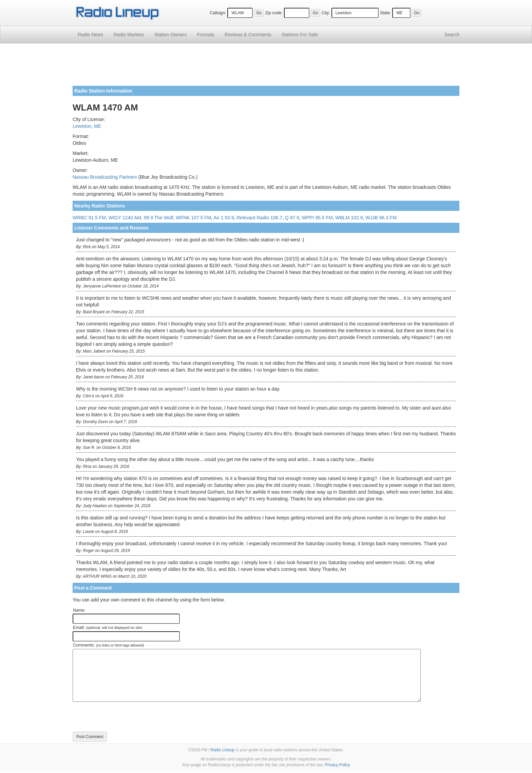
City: (326, 13)
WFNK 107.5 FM (193, 217)
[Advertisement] (266, 67)
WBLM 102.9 (349, 217)
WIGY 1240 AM (125, 217)
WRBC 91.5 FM (89, 217)
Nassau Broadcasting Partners (105, 177)
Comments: (108, 645)
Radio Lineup (222, 750)
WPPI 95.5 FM (317, 217)
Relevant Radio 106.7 (259, 217)
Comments (248, 34)
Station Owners (170, 34)
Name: (79, 610)
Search (451, 34)
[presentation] (124, 716)
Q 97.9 (292, 217)
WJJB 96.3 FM (381, 217)
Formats (205, 34)
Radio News (90, 34)
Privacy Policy (337, 764)
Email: (107, 627)
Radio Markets (128, 34)
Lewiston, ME (87, 126)
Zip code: (274, 13)
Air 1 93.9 (224, 217)
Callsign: (218, 13)
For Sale (300, 34)
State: (385, 13)
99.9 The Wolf (158, 217)
